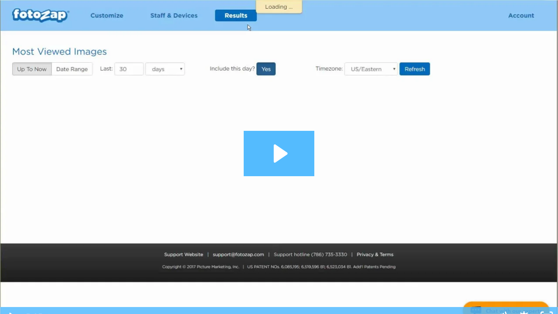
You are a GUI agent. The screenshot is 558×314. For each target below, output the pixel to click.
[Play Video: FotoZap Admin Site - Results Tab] (279, 153)
